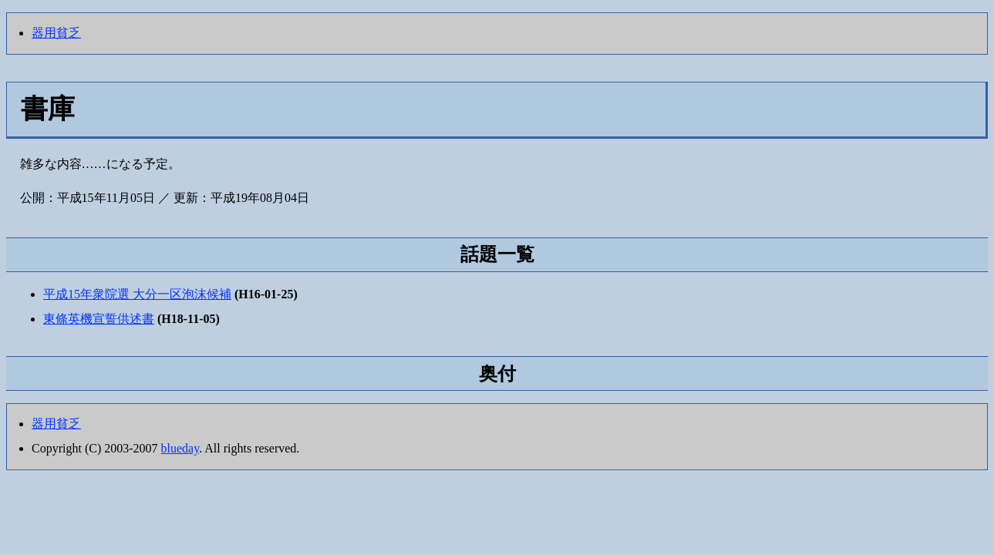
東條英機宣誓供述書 (98, 318)
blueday (180, 448)
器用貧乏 (56, 32)
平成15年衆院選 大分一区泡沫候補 (137, 294)
